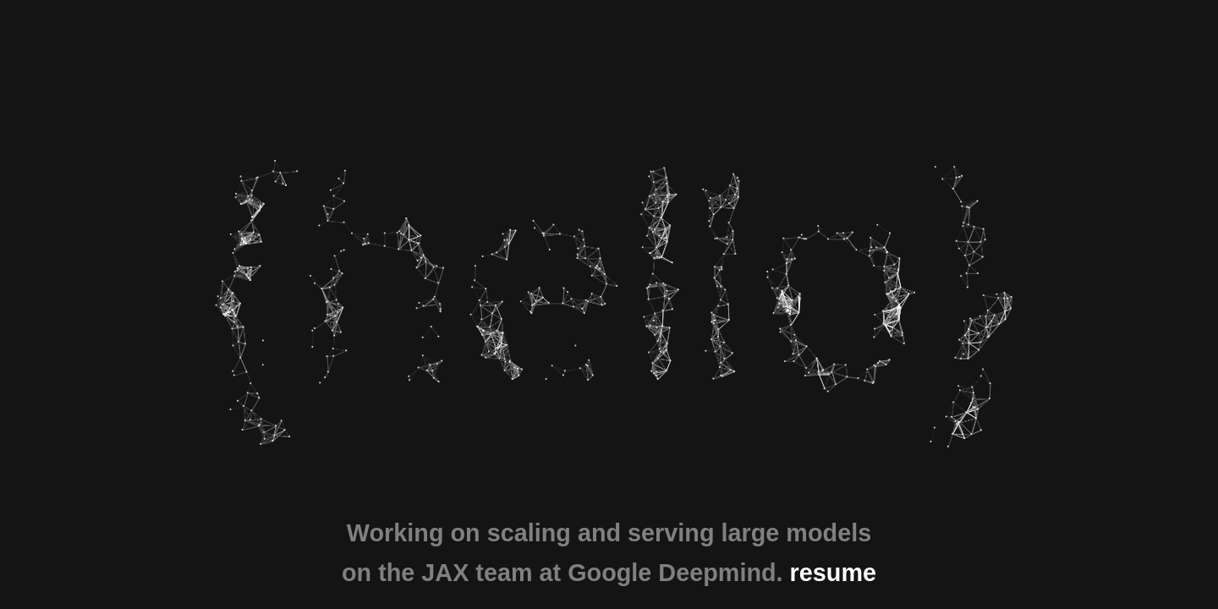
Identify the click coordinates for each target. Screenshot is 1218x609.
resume (833, 572)
